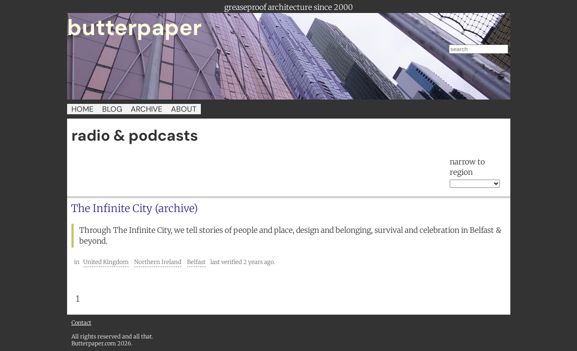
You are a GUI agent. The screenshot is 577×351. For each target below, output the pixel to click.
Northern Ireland (157, 262)
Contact (81, 322)
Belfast (196, 262)
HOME (82, 109)
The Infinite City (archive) (134, 208)
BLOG (112, 109)
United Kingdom (106, 262)
